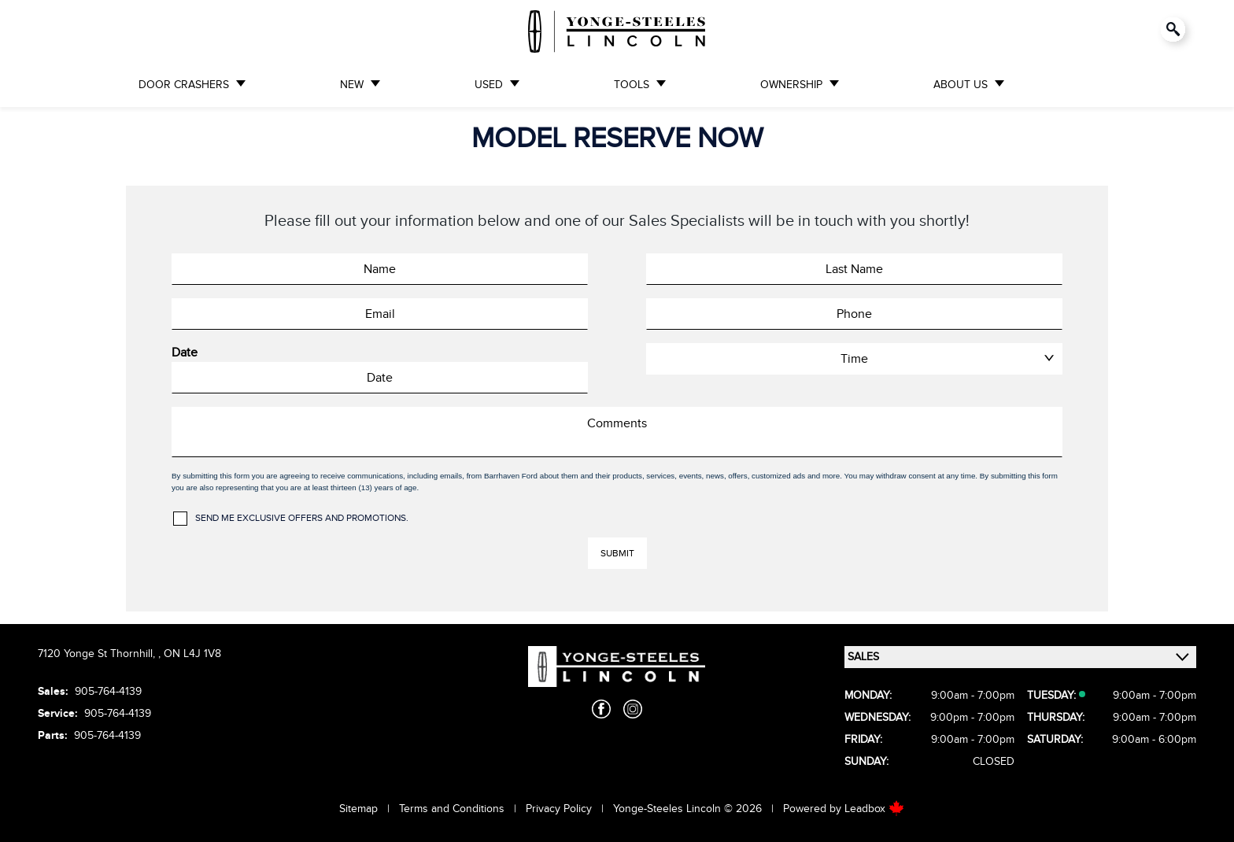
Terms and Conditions (451, 808)
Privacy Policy (559, 808)
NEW (352, 84)
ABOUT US (960, 84)
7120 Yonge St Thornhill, (98, 653)
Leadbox (874, 808)
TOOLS (631, 84)
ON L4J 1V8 (192, 653)
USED (489, 84)
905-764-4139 (108, 691)
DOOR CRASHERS (184, 84)
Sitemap (358, 808)
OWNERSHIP (791, 84)
